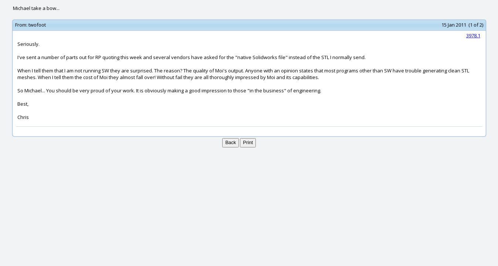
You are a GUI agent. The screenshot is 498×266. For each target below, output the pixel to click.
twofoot (37, 24)
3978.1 (473, 35)
